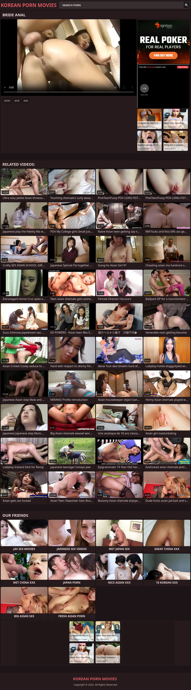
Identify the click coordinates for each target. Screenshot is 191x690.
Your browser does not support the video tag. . (69, 57)
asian (7, 100)
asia (26, 100)
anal (16, 100)
